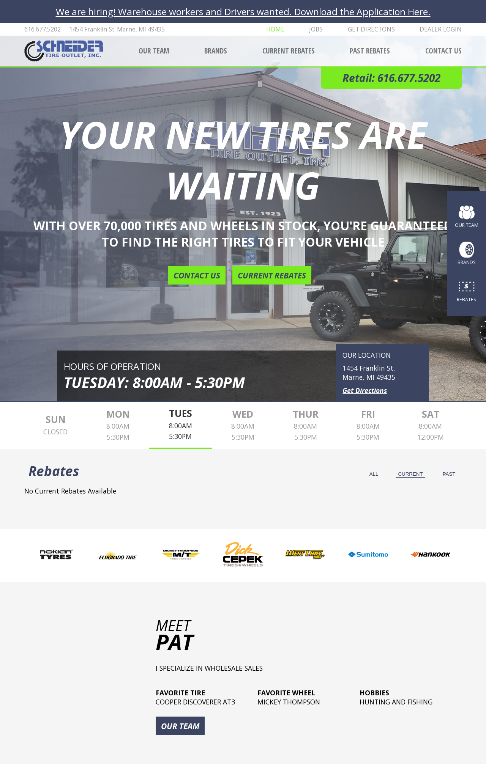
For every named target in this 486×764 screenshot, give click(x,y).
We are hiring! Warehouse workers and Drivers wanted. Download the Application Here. (243, 11)
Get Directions (364, 390)
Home (275, 29)
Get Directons (371, 29)
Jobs (316, 29)
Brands (215, 51)
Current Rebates (288, 51)
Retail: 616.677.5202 (391, 78)
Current (410, 474)
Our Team (154, 51)
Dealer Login (441, 29)
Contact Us (443, 51)
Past (449, 474)
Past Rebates (370, 51)
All (374, 474)
